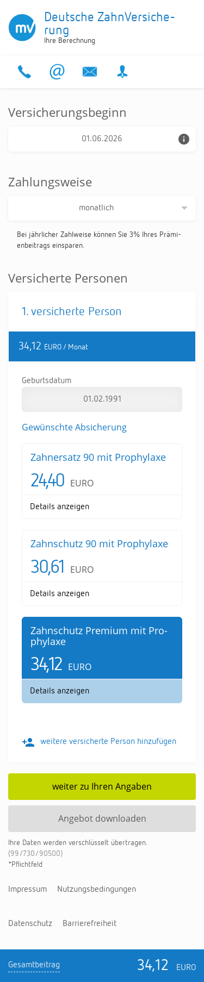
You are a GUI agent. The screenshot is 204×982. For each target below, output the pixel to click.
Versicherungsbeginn (67, 112)
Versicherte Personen (68, 278)
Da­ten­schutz (30, 924)
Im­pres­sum (27, 889)
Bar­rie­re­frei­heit (89, 924)
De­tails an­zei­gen (59, 507)
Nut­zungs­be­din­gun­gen (96, 889)
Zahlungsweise (50, 181)
